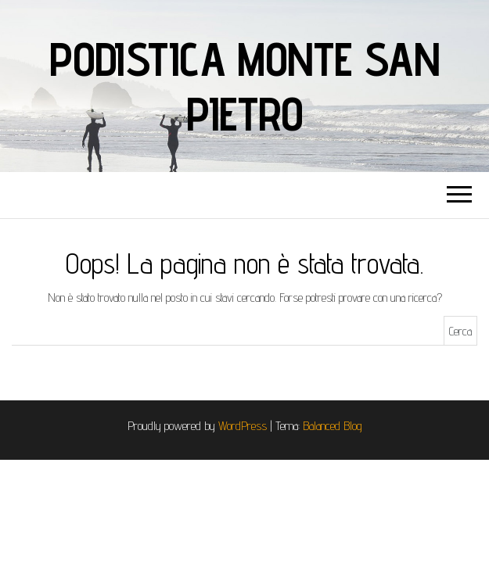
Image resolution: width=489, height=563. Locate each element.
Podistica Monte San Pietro (244, 86)
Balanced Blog (332, 425)
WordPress (242, 425)
